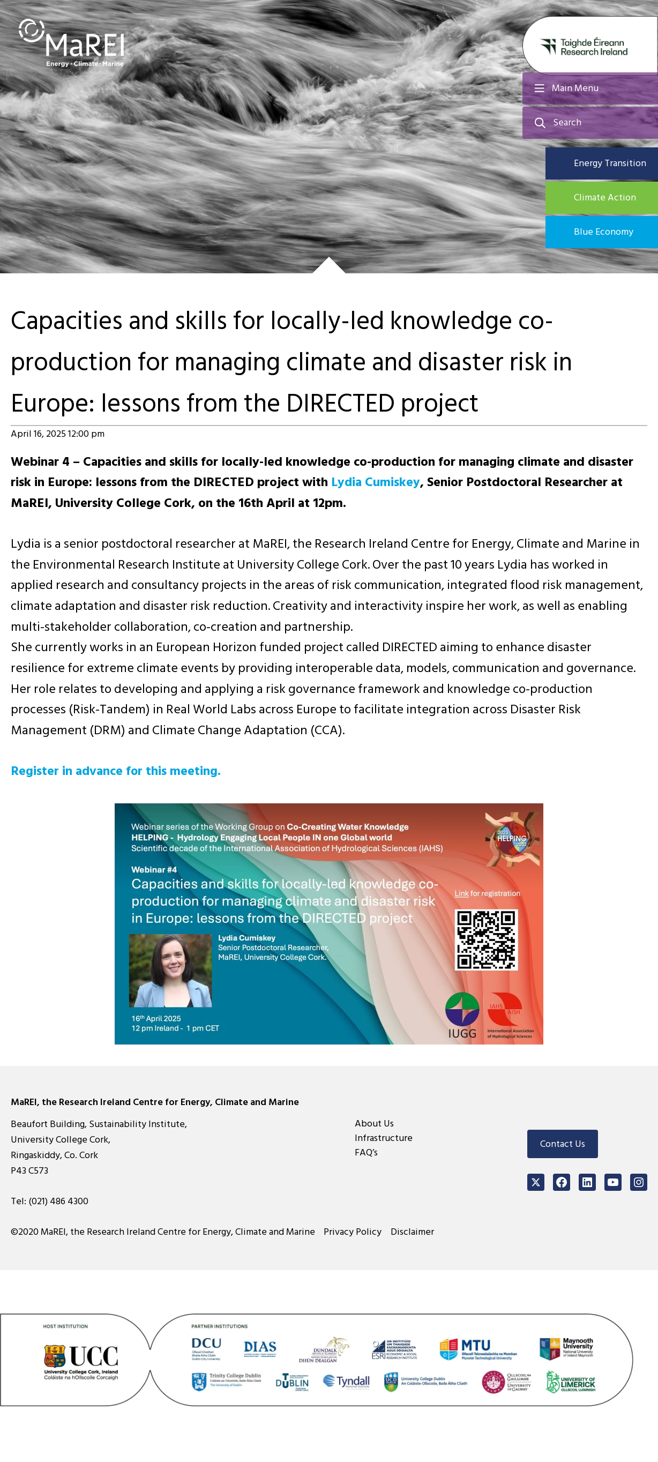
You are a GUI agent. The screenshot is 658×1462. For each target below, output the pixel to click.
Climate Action (605, 197)
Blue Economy (603, 232)
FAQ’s (366, 1152)
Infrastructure (384, 1138)
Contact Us (562, 1144)
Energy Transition (610, 163)
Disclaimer (413, 1232)
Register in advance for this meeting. (116, 770)
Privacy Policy (353, 1232)
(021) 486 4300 (58, 1201)
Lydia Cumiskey (376, 482)
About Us (374, 1123)
